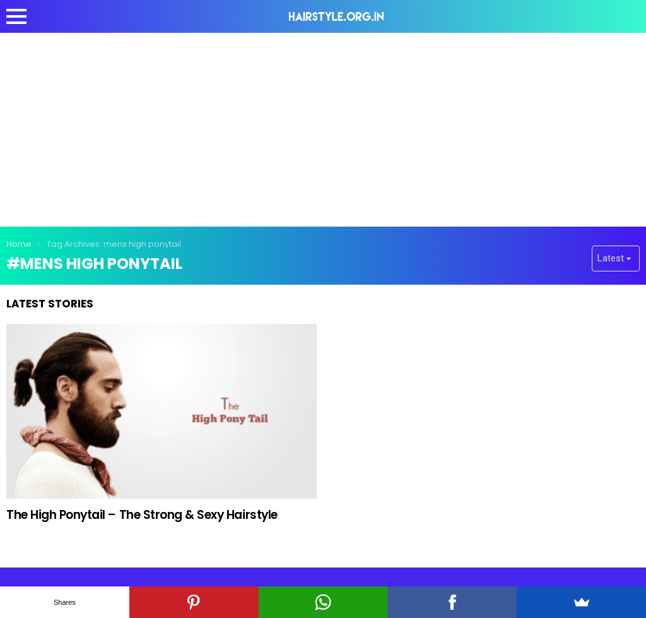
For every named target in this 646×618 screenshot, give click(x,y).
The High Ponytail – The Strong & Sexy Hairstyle (142, 514)
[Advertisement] (323, 127)
